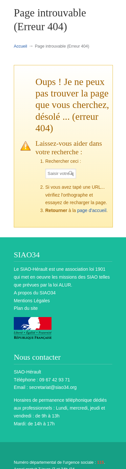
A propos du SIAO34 (35, 292)
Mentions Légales (32, 300)
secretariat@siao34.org (53, 387)
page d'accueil (91, 210)
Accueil (20, 46)
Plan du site (26, 308)
